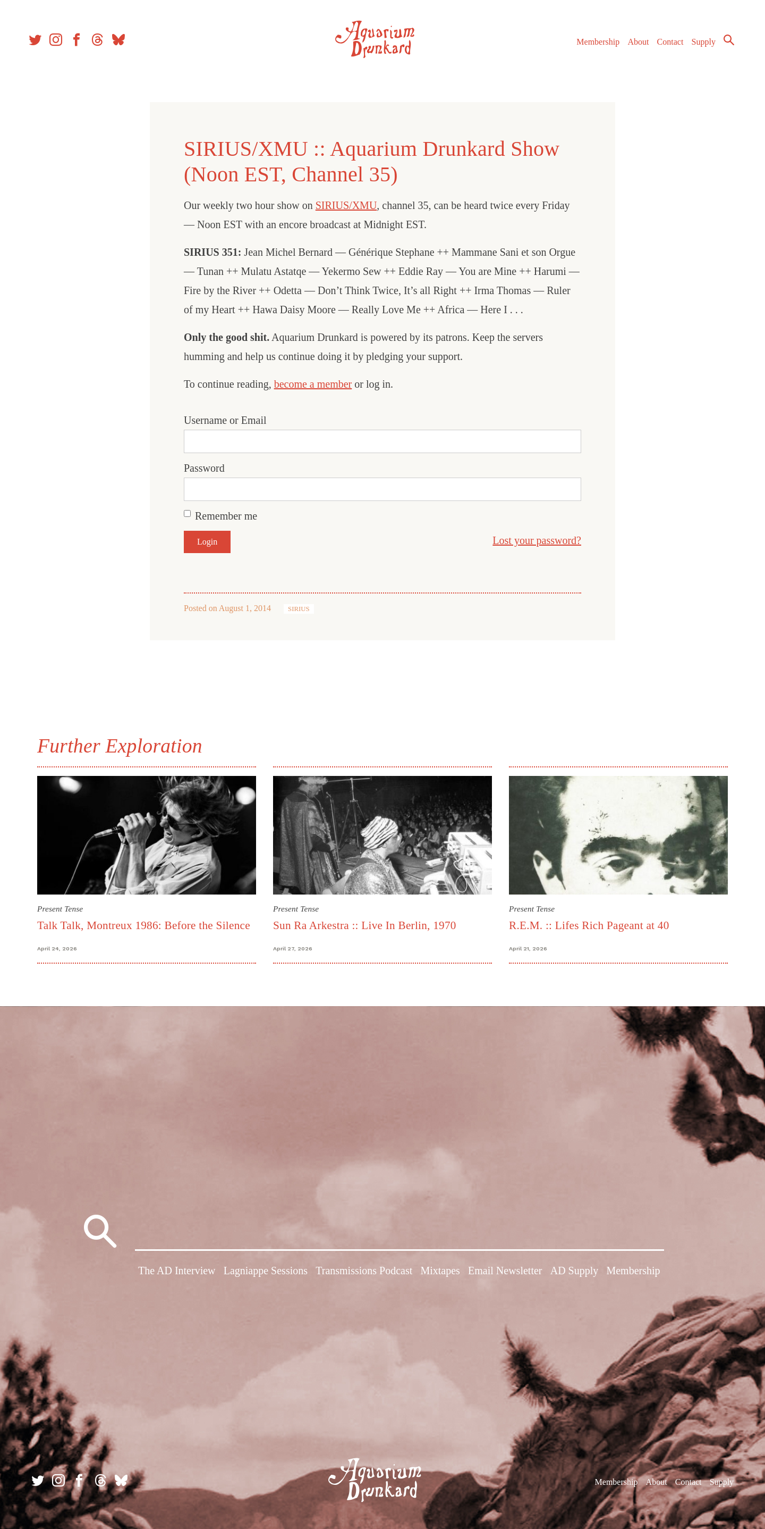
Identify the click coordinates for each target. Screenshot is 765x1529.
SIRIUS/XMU (346, 205)
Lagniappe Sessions (266, 1273)
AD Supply (574, 1273)
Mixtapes (440, 1273)
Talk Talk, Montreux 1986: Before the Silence (143, 925)
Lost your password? (536, 540)
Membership (591, 47)
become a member (313, 384)
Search (722, 45)
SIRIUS (299, 609)
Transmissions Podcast (364, 1273)
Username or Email (225, 420)
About (631, 47)
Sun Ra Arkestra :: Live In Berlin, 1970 (364, 925)
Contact (664, 47)
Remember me (226, 516)
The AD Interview (177, 1273)
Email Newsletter (505, 1273)
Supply (697, 47)
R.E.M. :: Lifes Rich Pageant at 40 (589, 925)
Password (204, 468)
